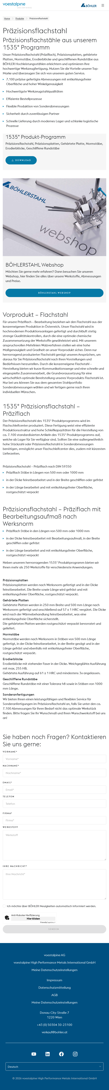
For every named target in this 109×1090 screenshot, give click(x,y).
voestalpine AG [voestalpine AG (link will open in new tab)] (54, 955)
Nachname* (11, 765)
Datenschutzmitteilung (54, 988)
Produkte (20, 18)
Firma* (7, 813)
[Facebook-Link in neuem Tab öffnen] (61, 1054)
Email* (7, 782)
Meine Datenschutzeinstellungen (54, 970)
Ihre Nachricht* (15, 866)
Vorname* (10, 751)
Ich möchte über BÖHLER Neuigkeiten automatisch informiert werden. (51, 906)
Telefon (8, 796)
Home (7, 18)
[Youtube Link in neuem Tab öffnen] (34, 1054)
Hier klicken (33, 918)
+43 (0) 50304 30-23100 (54, 1025)
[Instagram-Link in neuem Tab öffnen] (75, 1054)
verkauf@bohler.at (54, 1032)
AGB (54, 995)
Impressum (54, 980)
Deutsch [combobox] (13, 1066)
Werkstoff (10, 827)
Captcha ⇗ (47, 922)
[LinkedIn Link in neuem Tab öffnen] (47, 1054)
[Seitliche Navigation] (102, 5)
